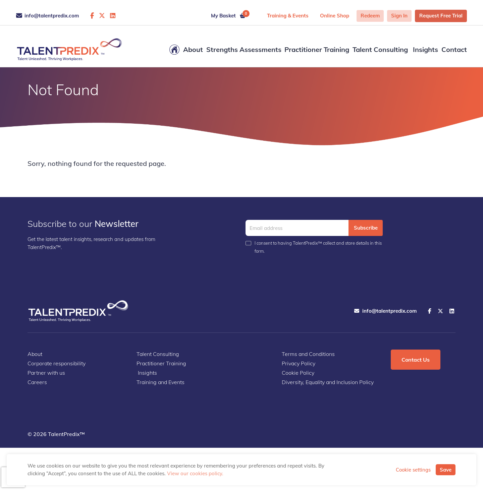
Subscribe (366, 228)
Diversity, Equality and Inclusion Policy (328, 382)
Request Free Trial (441, 15)
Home (174, 49)
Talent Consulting (380, 49)
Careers (37, 382)
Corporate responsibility (57, 363)
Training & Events (288, 15)
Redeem (370, 15)
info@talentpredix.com (47, 15)
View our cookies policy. (195, 473)
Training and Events (160, 382)
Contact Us (415, 359)
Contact (454, 49)
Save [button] (445, 470)
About (193, 49)
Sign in (399, 15)
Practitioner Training (316, 49)
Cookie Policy (298, 372)
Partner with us (46, 372)
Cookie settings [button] (413, 470)
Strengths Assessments (243, 49)
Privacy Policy (298, 363)
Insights (424, 49)
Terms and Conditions (308, 354)
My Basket (230, 14)
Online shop (334, 15)
